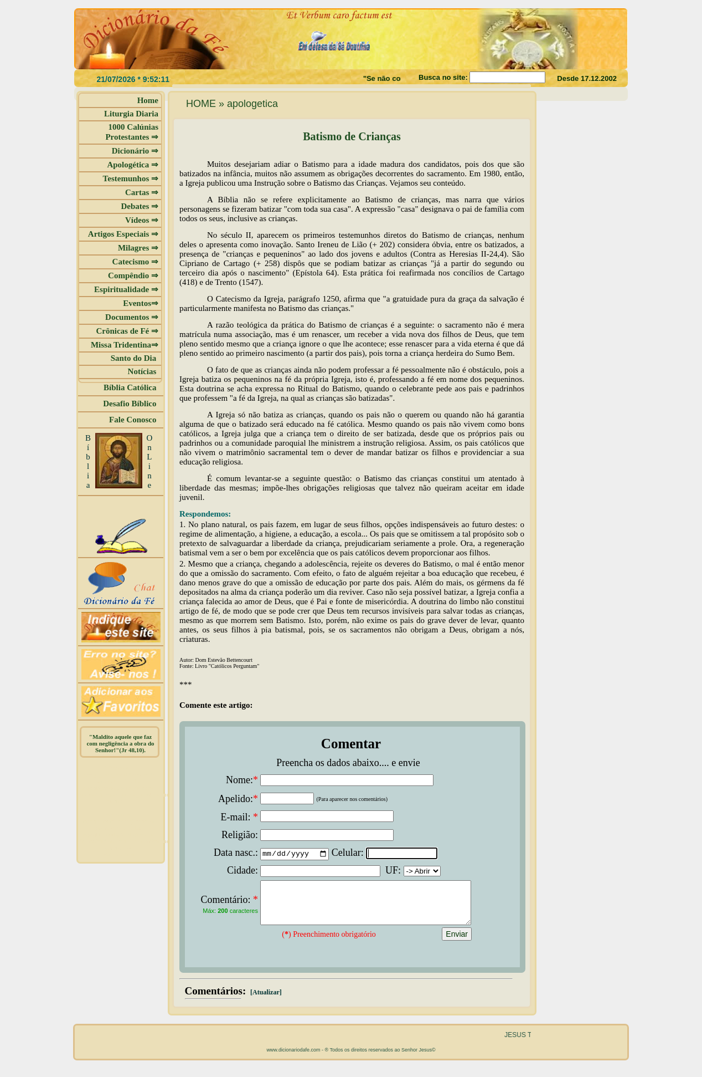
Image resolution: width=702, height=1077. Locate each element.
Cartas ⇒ (141, 192)
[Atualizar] (265, 1000)
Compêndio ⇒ (133, 275)
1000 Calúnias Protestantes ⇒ (131, 131)
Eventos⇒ (140, 303)
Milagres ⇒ (138, 247)
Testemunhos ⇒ (130, 178)
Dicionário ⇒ (135, 150)
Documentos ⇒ (131, 317)
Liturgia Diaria (131, 113)
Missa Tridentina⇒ (124, 344)
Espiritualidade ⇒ (126, 289)
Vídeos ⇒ (141, 220)
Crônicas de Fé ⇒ (127, 330)
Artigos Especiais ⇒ (123, 233)
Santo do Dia (134, 358)
